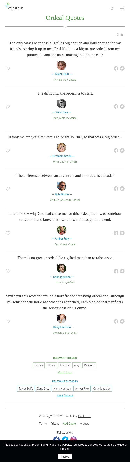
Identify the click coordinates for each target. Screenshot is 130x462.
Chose (63, 244)
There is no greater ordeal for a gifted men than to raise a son (64, 258)
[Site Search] (112, 8)
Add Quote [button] (69, 423)
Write (56, 161)
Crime (66, 332)
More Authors (65, 395)
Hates (51, 365)
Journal (64, 161)
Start (55, 117)
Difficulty (64, 117)
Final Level (84, 416)
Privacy (54, 423)
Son (64, 282)
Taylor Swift (26, 388)
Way (65, 79)
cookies (25, 444)
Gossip (72, 79)
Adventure (65, 200)
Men (58, 282)
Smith (74, 332)
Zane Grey (43, 388)
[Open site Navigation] (122, 8)
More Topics (65, 372)
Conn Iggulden (102, 388)
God (57, 244)
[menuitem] (116, 34)
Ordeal (73, 117)
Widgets (84, 423)
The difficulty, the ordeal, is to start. (65, 93)
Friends (58, 79)
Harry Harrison (62, 388)
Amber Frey (82, 388)
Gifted (70, 282)
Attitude (54, 200)
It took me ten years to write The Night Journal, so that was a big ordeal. (65, 137)
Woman (57, 332)
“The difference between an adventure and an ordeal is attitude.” (65, 175)
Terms (43, 423)
